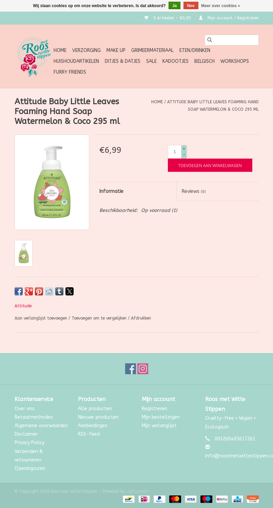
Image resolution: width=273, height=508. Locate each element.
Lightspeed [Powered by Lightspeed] (137, 491)
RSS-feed (89, 434)
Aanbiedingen (93, 426)
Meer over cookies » (220, 5)
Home (60, 50)
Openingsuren (30, 468)
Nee (191, 5)
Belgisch (204, 61)
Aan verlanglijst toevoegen (42, 318)
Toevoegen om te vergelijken (100, 318)
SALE (151, 61)
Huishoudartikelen (76, 61)
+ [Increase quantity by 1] (184, 148)
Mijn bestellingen (161, 417)
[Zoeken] (231, 40)
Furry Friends (70, 72)
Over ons (25, 409)
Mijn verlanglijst (159, 426)
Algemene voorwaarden (41, 426)
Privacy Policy (29, 443)
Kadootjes (175, 61)
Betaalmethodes (34, 417)
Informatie (111, 191)
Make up (115, 50)
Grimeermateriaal (152, 50)
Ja (174, 5)
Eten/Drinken (194, 50)
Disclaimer (26, 434)
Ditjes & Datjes (122, 61)
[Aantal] (174, 152)
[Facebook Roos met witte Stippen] (130, 368)
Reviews (194, 191)
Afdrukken (141, 318)
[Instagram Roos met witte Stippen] (142, 368)
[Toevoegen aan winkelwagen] (210, 165)
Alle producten (95, 409)
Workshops (234, 61)
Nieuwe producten (98, 417)
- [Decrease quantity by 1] (184, 154)
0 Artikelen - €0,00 (168, 18)
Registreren (154, 409)
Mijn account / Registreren (229, 18)
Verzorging (86, 50)
